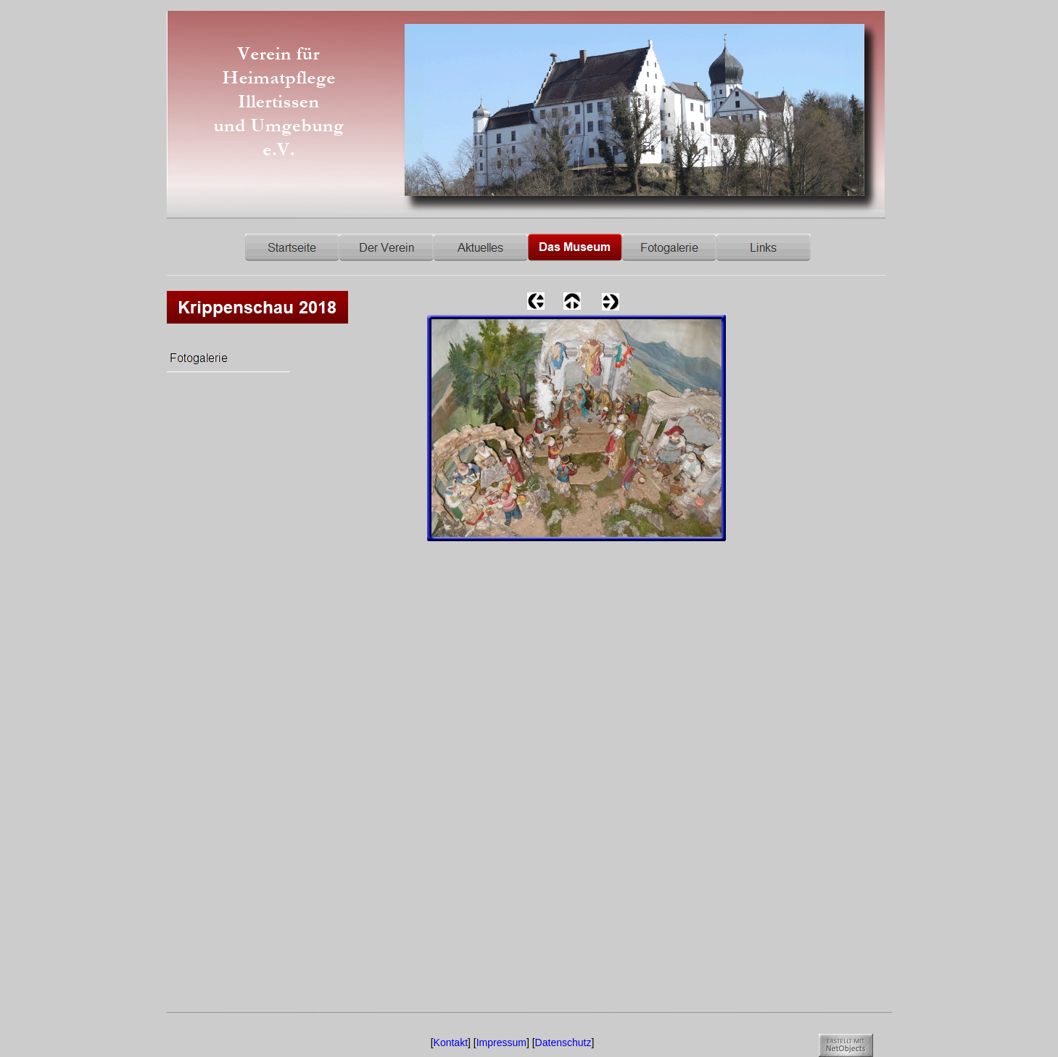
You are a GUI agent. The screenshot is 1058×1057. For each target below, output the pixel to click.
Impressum (501, 1042)
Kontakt (451, 1042)
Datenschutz (563, 1042)
